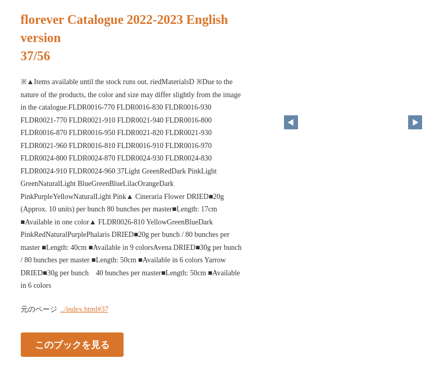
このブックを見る (72, 344)
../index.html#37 (85, 309)
